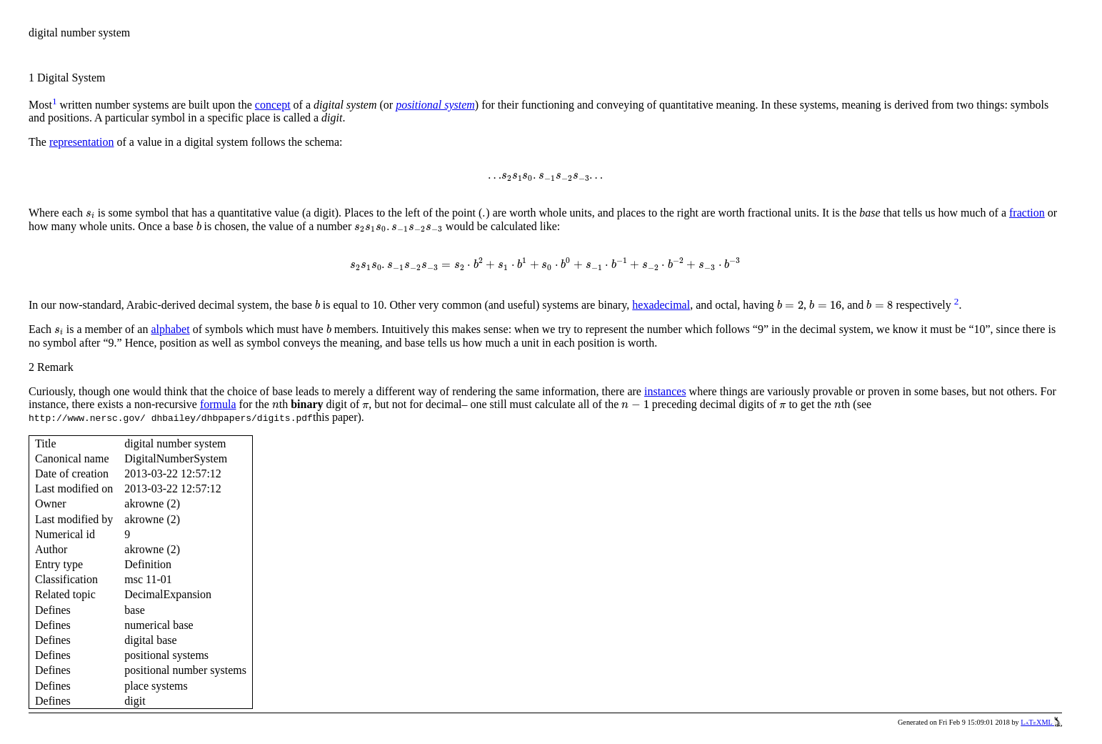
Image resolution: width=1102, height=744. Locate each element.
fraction (1027, 213)
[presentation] (545, 177)
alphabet (170, 329)
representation (81, 142)
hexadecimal (661, 305)
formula (218, 404)
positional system (435, 105)
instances (665, 391)
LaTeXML (1041, 722)
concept (273, 105)
